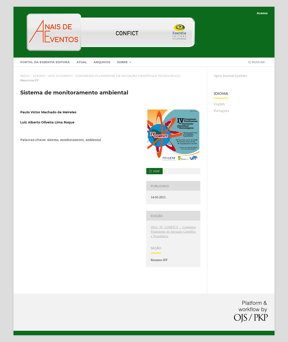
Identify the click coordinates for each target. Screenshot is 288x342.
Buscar (256, 62)
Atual (81, 62)
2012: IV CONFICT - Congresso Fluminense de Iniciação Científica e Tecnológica (114, 76)
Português (221, 111)
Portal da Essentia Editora (45, 62)
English (219, 104)
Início (25, 76)
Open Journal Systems (230, 76)
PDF (156, 171)
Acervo (39, 76)
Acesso (262, 13)
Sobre (123, 62)
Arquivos (102, 62)
